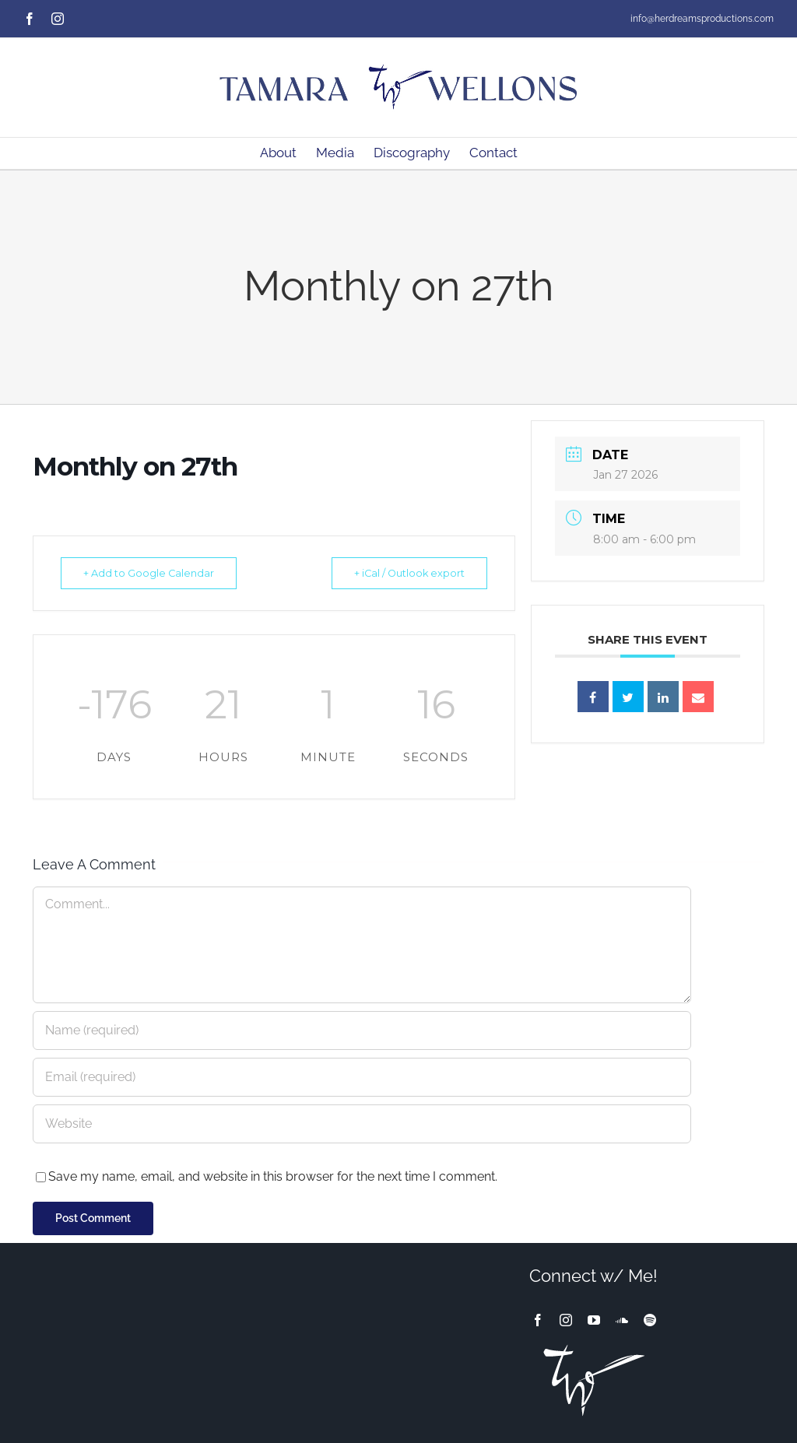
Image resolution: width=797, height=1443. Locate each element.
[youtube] (594, 1320)
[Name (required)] (362, 1030)
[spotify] (650, 1320)
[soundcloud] (622, 1320)
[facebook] (538, 1320)
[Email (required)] (362, 1077)
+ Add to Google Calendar (153, 573)
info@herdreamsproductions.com (702, 18)
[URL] (362, 1123)
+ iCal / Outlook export (403, 573)
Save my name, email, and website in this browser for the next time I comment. (272, 1176)
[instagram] (566, 1320)
